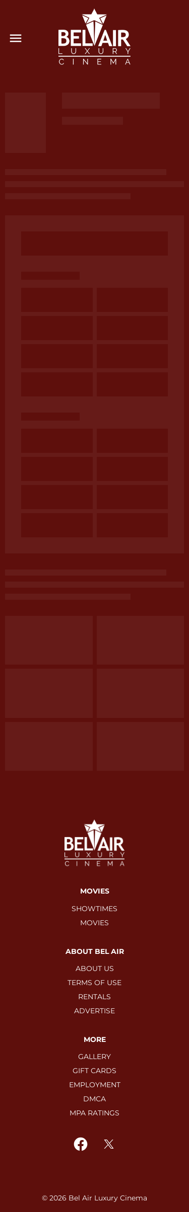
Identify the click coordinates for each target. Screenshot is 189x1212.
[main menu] (15, 38)
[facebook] (81, 1144)
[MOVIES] (94, 923)
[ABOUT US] (95, 968)
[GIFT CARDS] (94, 1071)
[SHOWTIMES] (94, 909)
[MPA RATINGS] (94, 1113)
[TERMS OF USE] (94, 983)
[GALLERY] (94, 1056)
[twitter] (109, 1144)
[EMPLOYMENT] (94, 1085)
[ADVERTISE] (94, 1011)
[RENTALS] (94, 997)
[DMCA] (94, 1099)
